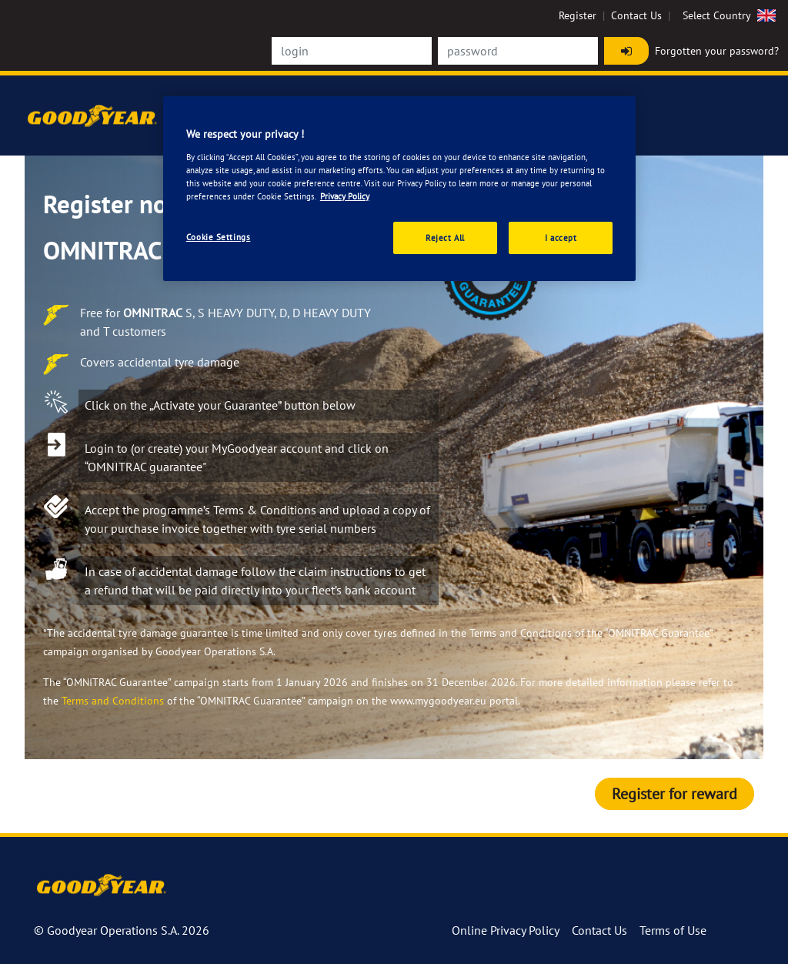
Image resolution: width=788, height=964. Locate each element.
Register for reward (674, 794)
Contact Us (636, 15)
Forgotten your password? (717, 51)
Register (577, 15)
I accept (561, 237)
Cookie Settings (218, 237)
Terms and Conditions (113, 701)
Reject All (445, 237)
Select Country (731, 15)
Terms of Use (672, 930)
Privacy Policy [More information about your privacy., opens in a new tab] (344, 196)
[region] (399, 188)
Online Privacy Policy (505, 930)
